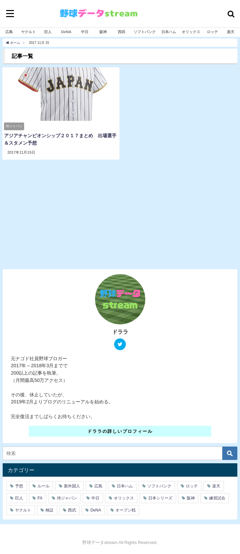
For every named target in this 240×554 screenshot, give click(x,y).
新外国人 (72, 486)
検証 (50, 510)
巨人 (48, 32)
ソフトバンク (145, 32)
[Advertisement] (120, 216)
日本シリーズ (160, 498)
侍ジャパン (67, 498)
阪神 (103, 32)
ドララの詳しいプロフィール (120, 431)
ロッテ (212, 32)
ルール (43, 486)
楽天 (230, 32)
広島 (9, 32)
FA (40, 498)
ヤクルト (28, 32)
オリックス (191, 32)
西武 (121, 32)
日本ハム (168, 32)
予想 (19, 486)
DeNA (66, 32)
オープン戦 (125, 510)
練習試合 (217, 498)
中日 (84, 32)
